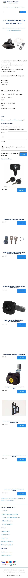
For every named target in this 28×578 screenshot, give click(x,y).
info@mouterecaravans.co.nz (10, 514)
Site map (22, 570)
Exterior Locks (15, 28)
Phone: (3, 141)
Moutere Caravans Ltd (14, 570)
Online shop (8, 28)
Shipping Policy (5, 531)
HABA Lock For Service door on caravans (14, 186)
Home (4, 28)
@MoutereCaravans (7, 521)
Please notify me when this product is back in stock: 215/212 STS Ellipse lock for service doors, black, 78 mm (14, 148)
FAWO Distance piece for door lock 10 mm (14, 219)
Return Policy (5, 538)
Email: (2, 137)
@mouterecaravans (7, 524)
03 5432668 (5, 510)
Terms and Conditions (7, 544)
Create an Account (6, 555)
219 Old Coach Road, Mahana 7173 (11, 517)
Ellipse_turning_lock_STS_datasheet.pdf (12, 120)
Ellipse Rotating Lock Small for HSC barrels (14, 354)
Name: (2, 132)
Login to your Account (7, 552)
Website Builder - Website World (14, 575)
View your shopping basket (8, 498)
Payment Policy (5, 534)
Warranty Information (7, 541)
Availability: (4, 108)
